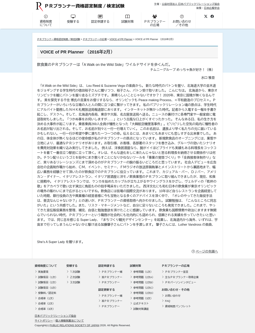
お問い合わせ (172, 295)
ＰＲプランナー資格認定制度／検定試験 (58, 39)
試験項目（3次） (48, 287)
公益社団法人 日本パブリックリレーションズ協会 (191, 4)
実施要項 (43, 271)
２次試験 (75, 277)
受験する (71, 265)
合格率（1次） (46, 298)
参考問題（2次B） (144, 282)
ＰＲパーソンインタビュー (180, 282)
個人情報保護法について (69, 320)
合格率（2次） (46, 303)
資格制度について (46, 265)
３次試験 (75, 282)
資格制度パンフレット (178, 306)
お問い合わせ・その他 (175, 289)
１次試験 (75, 271)
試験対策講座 (141, 308)
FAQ (167, 300)
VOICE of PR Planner (120, 39)
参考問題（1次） (143, 271)
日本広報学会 (212, 7)
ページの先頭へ (207, 251)
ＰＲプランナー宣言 (176, 271)
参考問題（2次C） (144, 287)
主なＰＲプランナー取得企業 (182, 277)
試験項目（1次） (48, 277)
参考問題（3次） (143, 298)
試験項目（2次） (48, 282)
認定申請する (106, 265)
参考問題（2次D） (144, 292)
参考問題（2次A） (144, 277)
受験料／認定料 (47, 292)
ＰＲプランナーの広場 (95, 39)
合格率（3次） (46, 308)
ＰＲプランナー (111, 282)
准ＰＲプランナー (112, 277)
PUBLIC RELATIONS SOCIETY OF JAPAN (74, 325)
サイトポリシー (44, 320)
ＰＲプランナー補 (112, 271)
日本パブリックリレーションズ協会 (55, 315)
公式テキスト (141, 303)
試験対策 (135, 265)
